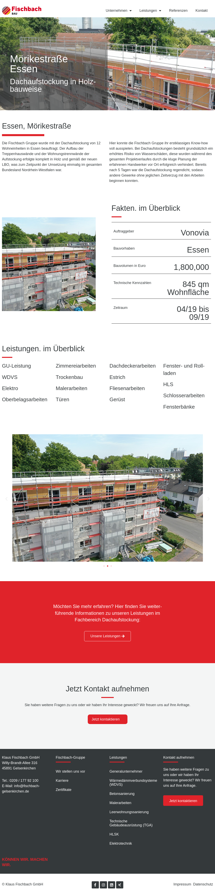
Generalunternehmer (126, 771)
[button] (104, 566)
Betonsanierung (122, 794)
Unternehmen (118, 10)
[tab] (107, 719)
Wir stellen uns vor (70, 771)
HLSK (114, 834)
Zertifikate (63, 790)
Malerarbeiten (120, 803)
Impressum (182, 884)
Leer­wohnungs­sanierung (129, 812)
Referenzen (178, 11)
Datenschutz (203, 884)
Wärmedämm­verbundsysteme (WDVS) (133, 783)
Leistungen (150, 10)
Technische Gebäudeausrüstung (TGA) (131, 823)
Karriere (62, 781)
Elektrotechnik (121, 843)
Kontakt (202, 11)
